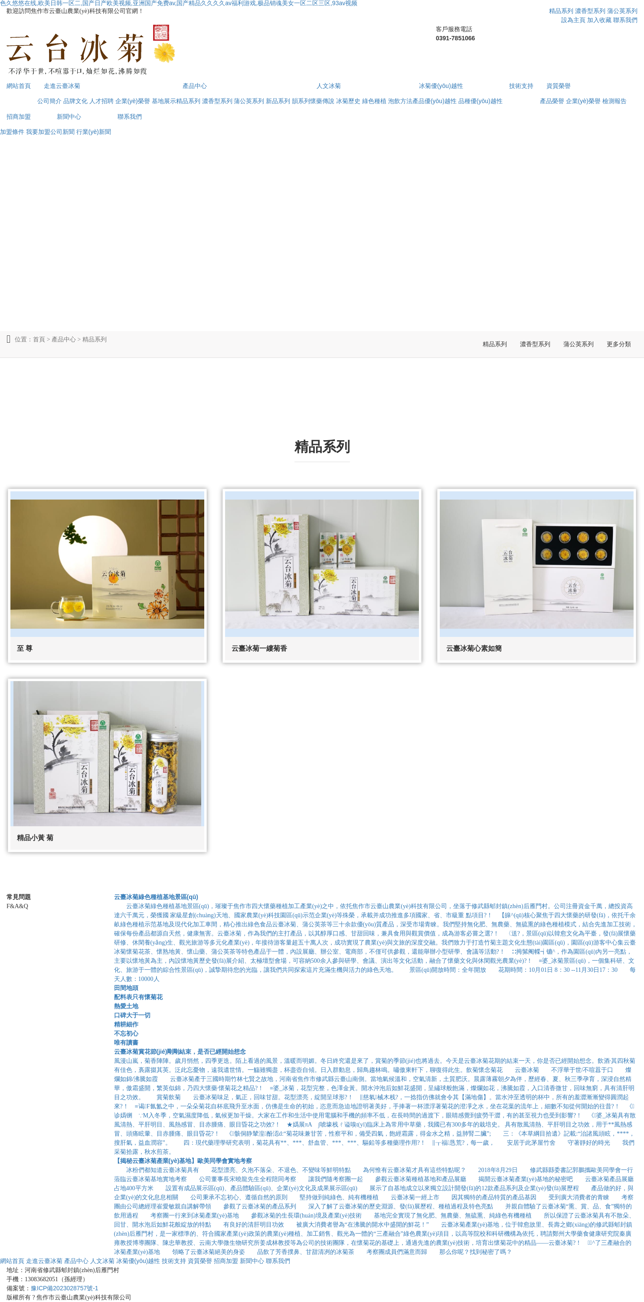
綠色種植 (374, 100)
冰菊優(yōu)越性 (441, 85)
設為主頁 (573, 19)
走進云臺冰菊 (62, 85)
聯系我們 (625, 19)
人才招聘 (101, 100)
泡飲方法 (400, 100)
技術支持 (521, 85)
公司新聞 (62, 131)
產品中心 (195, 85)
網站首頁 (19, 85)
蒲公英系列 (622, 10)
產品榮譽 (552, 100)
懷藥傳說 (322, 100)
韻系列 (301, 100)
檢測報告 (614, 100)
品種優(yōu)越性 (480, 100)
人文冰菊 (329, 85)
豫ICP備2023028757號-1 (64, 1288)
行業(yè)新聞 (93, 131)
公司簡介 (49, 100)
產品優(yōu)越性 (434, 100)
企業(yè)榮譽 (132, 100)
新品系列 (278, 100)
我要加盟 (38, 131)
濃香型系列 (590, 10)
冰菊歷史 (348, 100)
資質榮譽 (558, 85)
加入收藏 (599, 19)
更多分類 (619, 344)
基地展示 (164, 100)
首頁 (39, 339)
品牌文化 (75, 100)
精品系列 (561, 10)
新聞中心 (69, 116)
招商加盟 (19, 116)
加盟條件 (12, 131)
